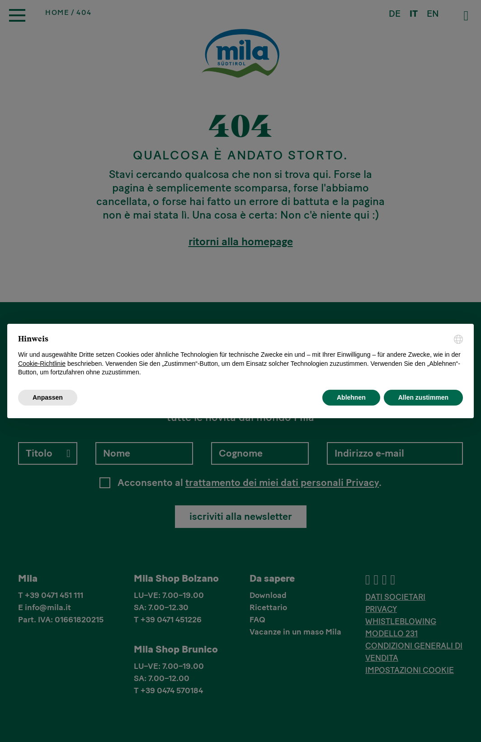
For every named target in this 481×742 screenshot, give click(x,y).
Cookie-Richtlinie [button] (42, 363)
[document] (240, 356)
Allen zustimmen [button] (423, 397)
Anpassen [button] (48, 397)
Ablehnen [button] (351, 397)
